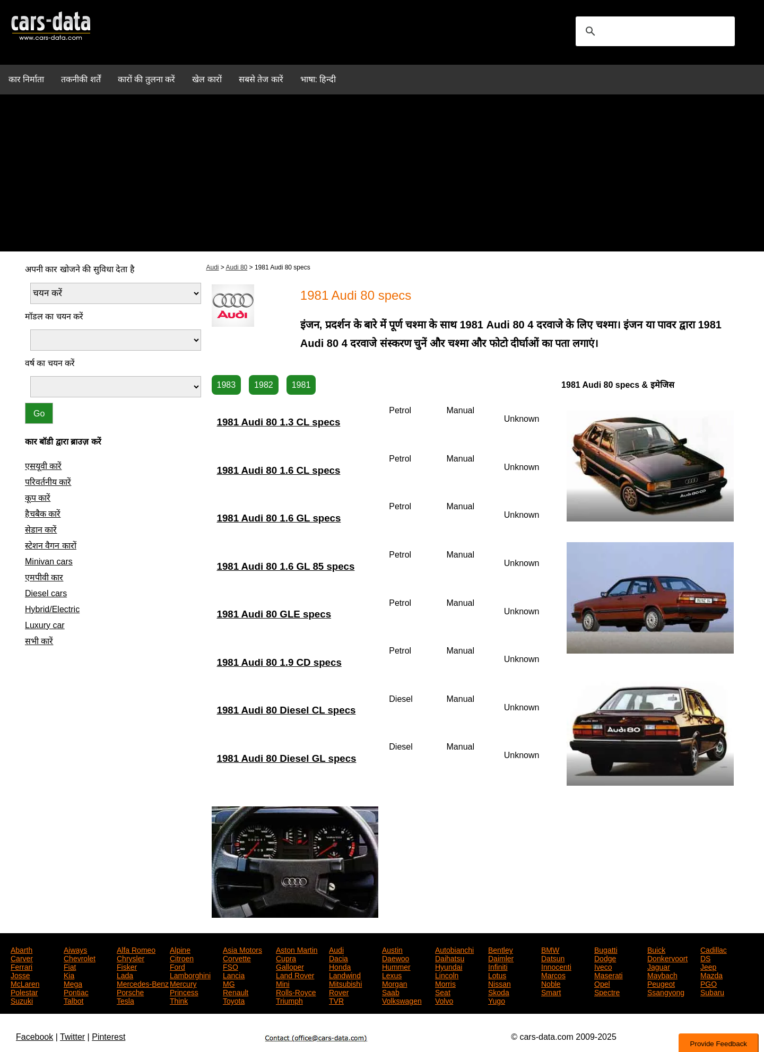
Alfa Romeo (136, 949)
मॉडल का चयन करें (54, 316)
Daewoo (395, 957)
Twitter (72, 1036)
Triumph (289, 1000)
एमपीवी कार (44, 577)
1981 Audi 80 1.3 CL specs (279, 422)
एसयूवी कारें (43, 466)
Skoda (498, 991)
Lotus (497, 974)
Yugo (496, 1000)
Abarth (21, 949)
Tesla (125, 1000)
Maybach (662, 974)
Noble (551, 983)
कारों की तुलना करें (146, 79)
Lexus (392, 974)
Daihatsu (449, 957)
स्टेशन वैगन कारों (50, 545)
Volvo (444, 1000)
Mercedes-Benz (143, 983)
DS (705, 957)
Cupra (286, 957)
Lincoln (446, 974)
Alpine (180, 949)
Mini (283, 983)
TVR (336, 1000)
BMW (550, 949)
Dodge (605, 957)
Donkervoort (667, 957)
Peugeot (661, 983)
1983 (226, 384)
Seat (442, 991)
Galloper (290, 966)
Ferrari (21, 966)
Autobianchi (454, 949)
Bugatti (606, 949)
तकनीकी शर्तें (80, 79)
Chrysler (130, 957)
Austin (392, 949)
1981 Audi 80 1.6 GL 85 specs (286, 566)
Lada (125, 974)
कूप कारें (37, 497)
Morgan (394, 983)
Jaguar (658, 966)
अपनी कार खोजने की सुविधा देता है (80, 269)
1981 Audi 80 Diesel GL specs (287, 758)
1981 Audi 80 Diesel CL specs (286, 710)
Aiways (75, 949)
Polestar (24, 991)
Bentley (500, 949)
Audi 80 (237, 267)
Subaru (712, 991)
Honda (340, 966)
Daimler (501, 957)
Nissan (499, 983)
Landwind (345, 974)
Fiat (70, 966)
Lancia (234, 974)
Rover (339, 991)
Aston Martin (297, 949)
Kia (69, 974)
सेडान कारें (41, 529)
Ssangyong (665, 991)
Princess (184, 991)
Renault (235, 991)
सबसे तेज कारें (261, 79)
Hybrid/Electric (52, 609)
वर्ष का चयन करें (50, 363)
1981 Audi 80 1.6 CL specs (279, 470)
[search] (653, 31)
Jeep (708, 966)
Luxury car (45, 625)
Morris (445, 983)
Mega (73, 983)
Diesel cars (46, 593)
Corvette (237, 957)
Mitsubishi (345, 983)
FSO (230, 966)
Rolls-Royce (296, 991)
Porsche (130, 991)
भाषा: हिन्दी (318, 79)
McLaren (25, 983)
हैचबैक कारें (42, 513)
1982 (263, 384)
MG (229, 983)
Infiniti (498, 966)
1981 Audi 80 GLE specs (274, 614)
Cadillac (713, 949)
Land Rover (295, 974)
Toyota (234, 1000)
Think (179, 1000)
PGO (708, 983)
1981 (301, 384)
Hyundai (448, 966)
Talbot (73, 1000)
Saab (391, 991)
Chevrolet (80, 957)
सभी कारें (39, 641)
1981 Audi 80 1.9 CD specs (279, 662)
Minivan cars (49, 561)
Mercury (183, 983)
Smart (551, 991)
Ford (177, 966)
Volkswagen (402, 1000)
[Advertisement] (382, 177)
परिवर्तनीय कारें (48, 481)
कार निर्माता (26, 79)
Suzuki (22, 1000)
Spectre (607, 991)
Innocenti (556, 966)
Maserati (608, 974)
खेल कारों (206, 79)
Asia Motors (242, 949)
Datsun (553, 957)
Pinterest (108, 1036)
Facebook (34, 1036)
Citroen (182, 957)
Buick (656, 949)
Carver (22, 957)
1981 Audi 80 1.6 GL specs (279, 518)
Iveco (603, 966)
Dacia (338, 957)
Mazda (711, 974)
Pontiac (76, 991)
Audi (212, 267)
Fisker (127, 966)
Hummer (396, 966)
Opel (602, 983)
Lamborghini (190, 974)
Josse (20, 974)
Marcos (553, 974)
